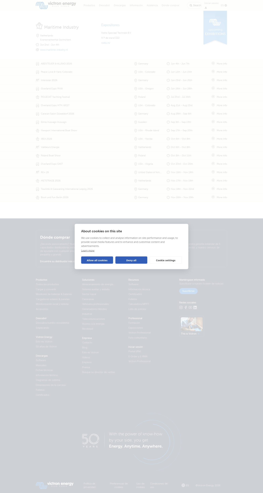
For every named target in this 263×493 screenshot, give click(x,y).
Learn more (87, 250)
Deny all (131, 260)
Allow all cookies (97, 260)
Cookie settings (165, 260)
